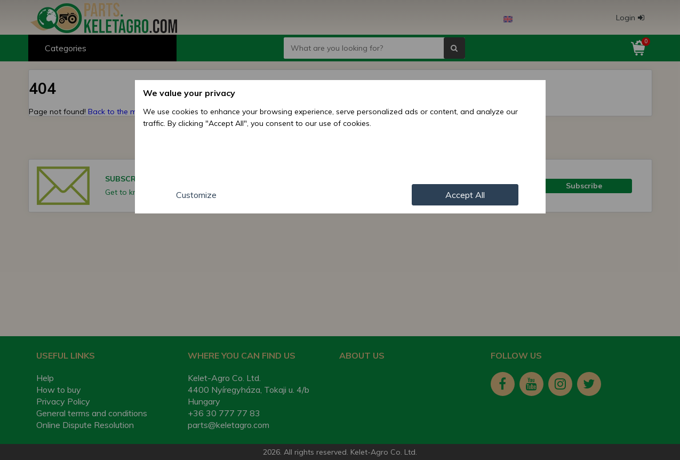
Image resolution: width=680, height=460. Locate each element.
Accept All (465, 194)
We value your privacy (189, 93)
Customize (196, 194)
